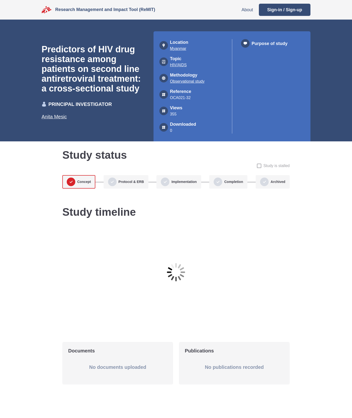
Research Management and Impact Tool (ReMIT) (105, 9)
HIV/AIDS (178, 65)
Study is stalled (276, 166)
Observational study (187, 81)
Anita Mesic (54, 116)
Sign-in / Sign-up (284, 9)
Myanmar (178, 48)
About (247, 9)
